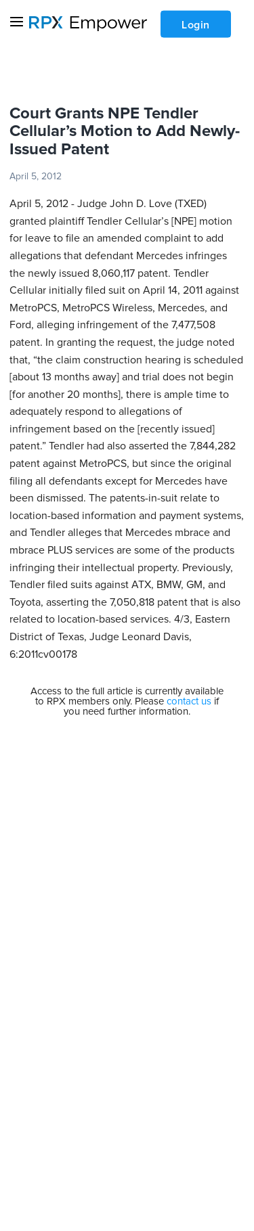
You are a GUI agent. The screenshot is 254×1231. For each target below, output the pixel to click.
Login (196, 25)
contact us (189, 701)
